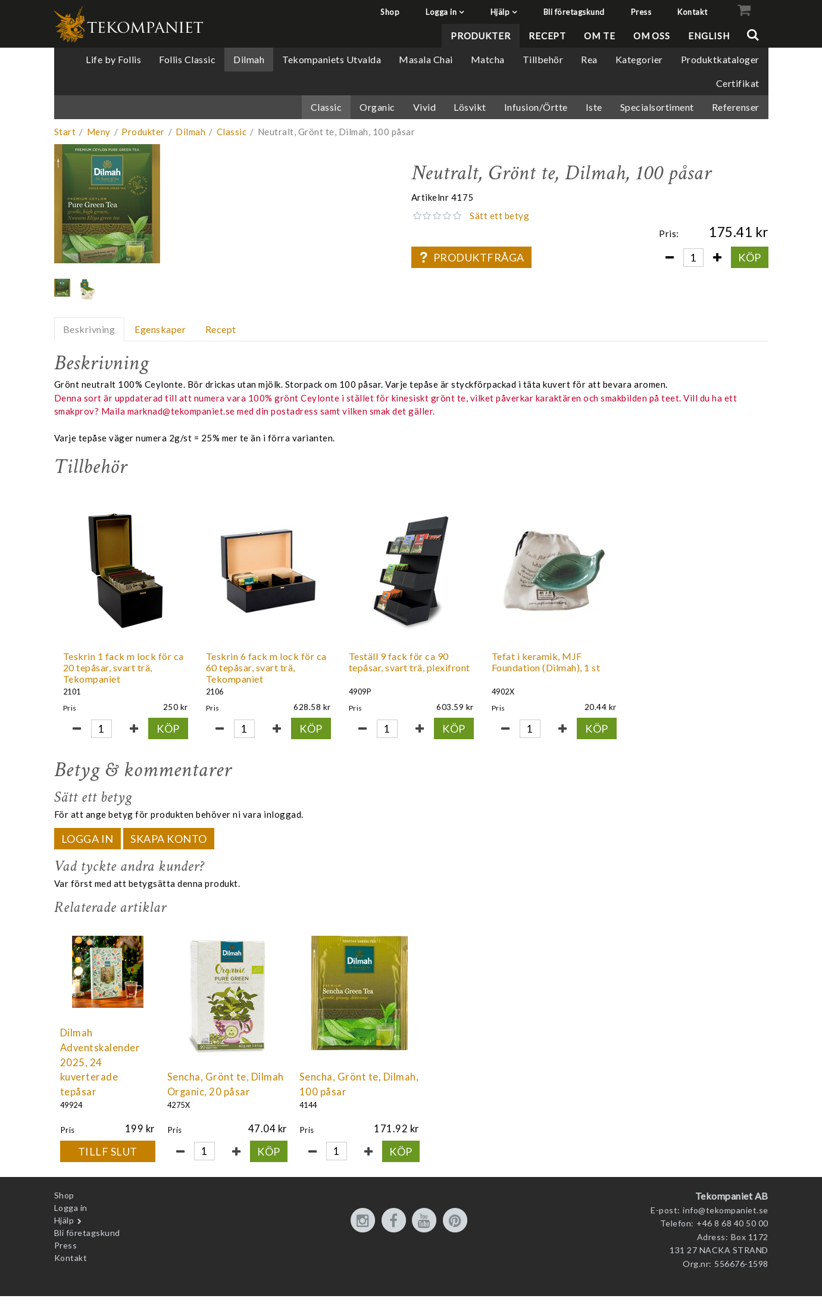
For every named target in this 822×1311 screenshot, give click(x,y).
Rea (589, 59)
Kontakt (692, 12)
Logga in (441, 12)
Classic (326, 107)
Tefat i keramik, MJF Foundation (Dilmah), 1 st (546, 661)
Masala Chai (426, 59)
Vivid (424, 107)
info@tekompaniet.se (725, 1210)
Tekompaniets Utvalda (331, 59)
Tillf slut (107, 1151)
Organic (377, 107)
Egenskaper (160, 329)
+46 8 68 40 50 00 (732, 1223)
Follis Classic (187, 59)
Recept (547, 35)
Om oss (651, 35)
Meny (99, 131)
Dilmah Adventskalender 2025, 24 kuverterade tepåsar (100, 1062)
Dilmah (248, 59)
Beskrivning (89, 329)
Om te (599, 35)
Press (641, 12)
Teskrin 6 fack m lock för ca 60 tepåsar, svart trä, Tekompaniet (266, 667)
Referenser (736, 107)
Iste (594, 107)
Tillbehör (543, 59)
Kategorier (639, 59)
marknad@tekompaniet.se (181, 411)
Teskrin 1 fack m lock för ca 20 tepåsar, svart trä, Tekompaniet (123, 667)
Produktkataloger (720, 59)
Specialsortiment (657, 107)
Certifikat (738, 83)
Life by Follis (113, 59)
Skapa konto (168, 838)
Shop (389, 12)
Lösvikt (470, 107)
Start (65, 131)
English (708, 35)
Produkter (481, 35)
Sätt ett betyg (499, 215)
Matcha (488, 59)
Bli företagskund (574, 12)
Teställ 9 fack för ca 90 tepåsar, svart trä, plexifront (409, 661)
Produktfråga (471, 257)
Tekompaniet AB (731, 1195)
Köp (749, 257)
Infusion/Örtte (536, 107)
